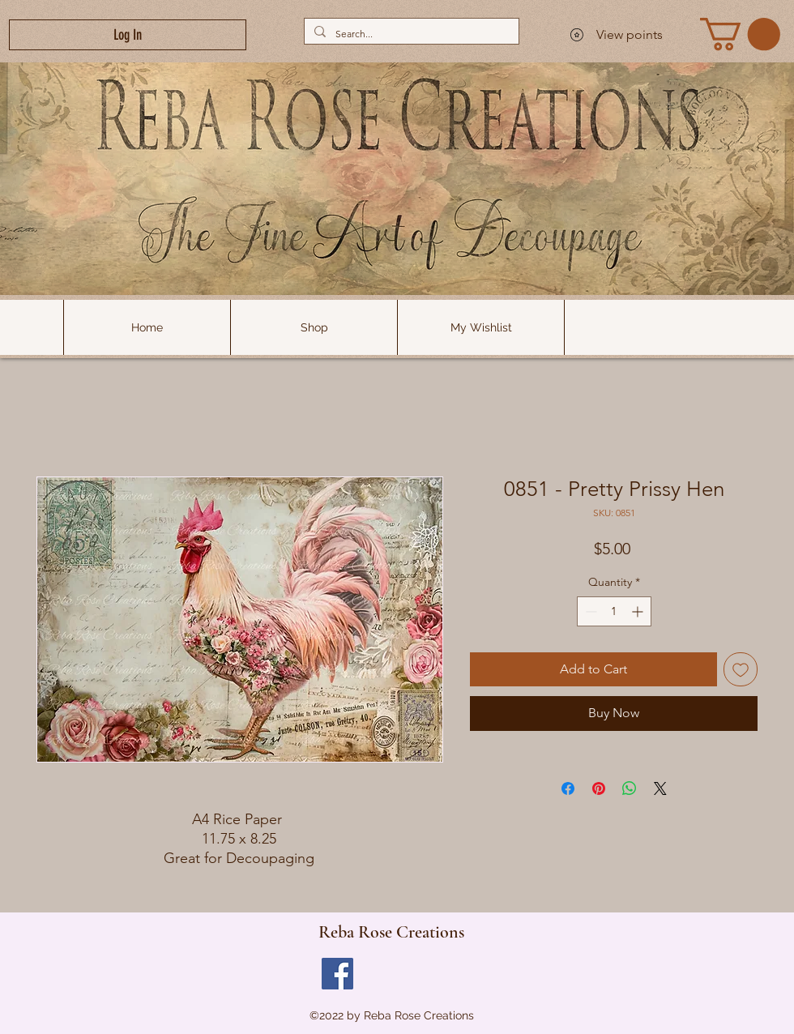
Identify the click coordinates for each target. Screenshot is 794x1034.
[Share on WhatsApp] (629, 788)
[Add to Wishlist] (741, 669)
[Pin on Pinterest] (598, 788)
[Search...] (410, 34)
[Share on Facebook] (568, 788)
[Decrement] (589, 611)
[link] (740, 34)
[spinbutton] (614, 611)
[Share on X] (660, 788)
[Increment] (639, 611)
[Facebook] (337, 973)
